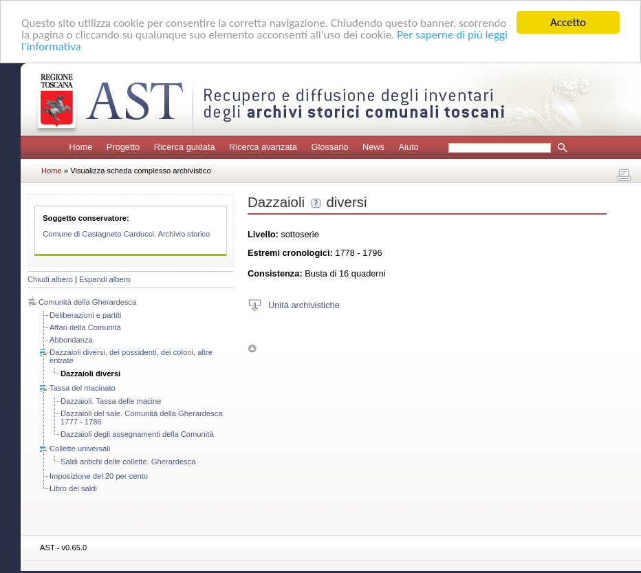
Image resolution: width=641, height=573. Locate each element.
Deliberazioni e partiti (85, 315)
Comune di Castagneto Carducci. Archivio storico (126, 234)
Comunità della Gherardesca (87, 302)
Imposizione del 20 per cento (99, 476)
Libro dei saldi (73, 488)
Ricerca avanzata (263, 147)
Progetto (123, 147)
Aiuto (408, 147)
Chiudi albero (50, 279)
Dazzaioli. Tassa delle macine (111, 401)
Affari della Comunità (85, 327)
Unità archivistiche (304, 304)
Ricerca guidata (184, 147)
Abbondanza (71, 340)
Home (80, 147)
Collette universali (80, 448)
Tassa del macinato (83, 388)
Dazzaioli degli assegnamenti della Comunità (137, 434)
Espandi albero (105, 279)
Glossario (329, 147)
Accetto (568, 22)
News (373, 147)
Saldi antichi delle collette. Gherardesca (128, 461)
